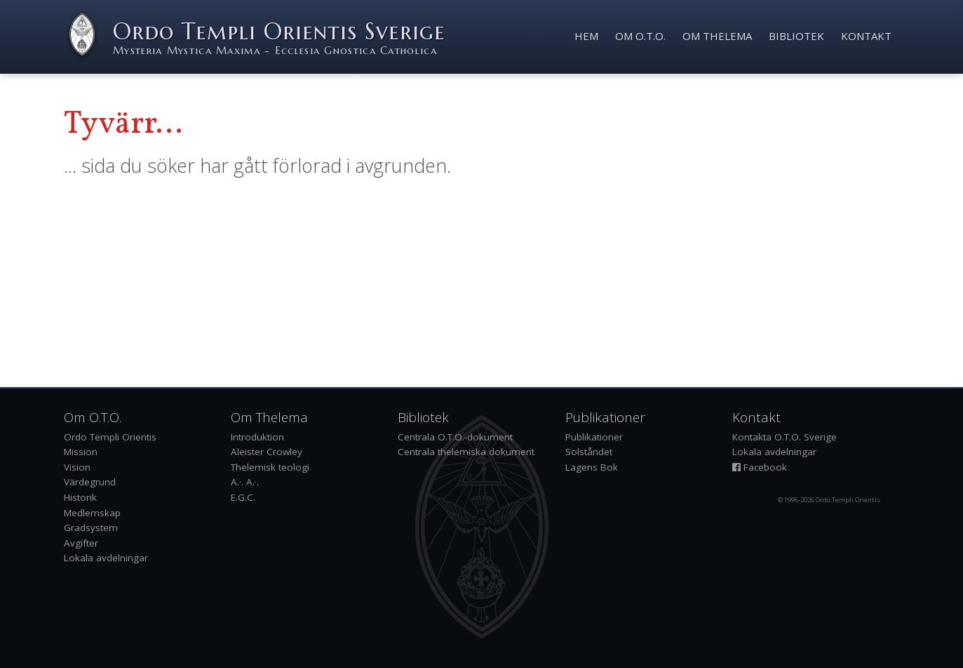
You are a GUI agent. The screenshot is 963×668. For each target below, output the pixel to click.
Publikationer (594, 437)
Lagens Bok (591, 467)
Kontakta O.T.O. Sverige (784, 437)
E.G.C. (243, 497)
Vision (77, 467)
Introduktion (257, 437)
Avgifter (81, 543)
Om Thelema (717, 36)
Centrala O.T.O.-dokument (455, 437)
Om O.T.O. (640, 36)
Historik (80, 497)
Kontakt (866, 36)
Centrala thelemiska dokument (466, 451)
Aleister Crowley (266, 451)
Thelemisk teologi (270, 467)
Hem (586, 36)
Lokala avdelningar (106, 557)
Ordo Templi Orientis (110, 437)
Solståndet (588, 451)
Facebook (759, 467)
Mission (80, 451)
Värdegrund (90, 482)
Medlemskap (92, 512)
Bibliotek (796, 36)
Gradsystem (91, 527)
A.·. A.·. (245, 482)
